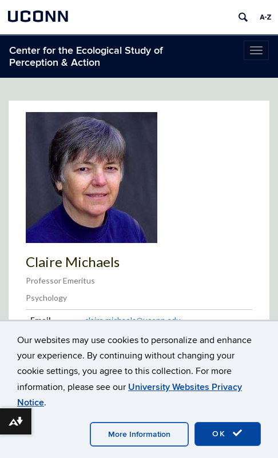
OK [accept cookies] (227, 433)
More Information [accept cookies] (139, 434)
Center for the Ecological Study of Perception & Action (86, 57)
